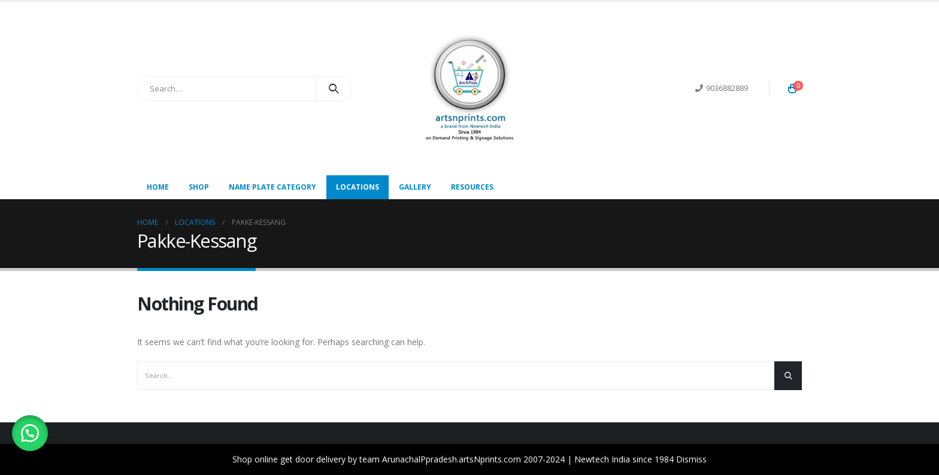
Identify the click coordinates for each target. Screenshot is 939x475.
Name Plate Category (272, 187)
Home (158, 187)
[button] (30, 433)
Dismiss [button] (691, 459)
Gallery (415, 187)
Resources (472, 187)
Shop (199, 187)
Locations (357, 187)
